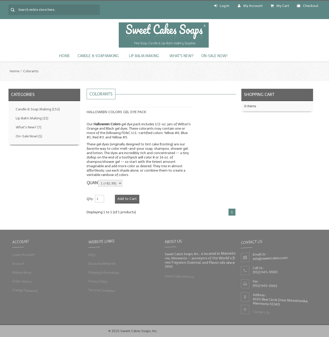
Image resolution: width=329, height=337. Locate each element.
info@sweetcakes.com (270, 258)
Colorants (31, 71)
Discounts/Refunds (101, 263)
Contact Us (260, 312)
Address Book (21, 272)
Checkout (307, 6)
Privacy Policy (97, 281)
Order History (21, 281)
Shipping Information (103, 272)
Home (64, 56)
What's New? (181, 56)
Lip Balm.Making (144, 56)
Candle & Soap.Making (98, 56)
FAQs (91, 254)
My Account (250, 6)
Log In (221, 6)
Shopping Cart (259, 94)
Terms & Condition (101, 290)
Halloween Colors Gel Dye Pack (116, 112)
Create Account (23, 254)
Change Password (24, 290)
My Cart (279, 6)
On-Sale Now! (214, 56)
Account (17, 263)
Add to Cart (127, 199)
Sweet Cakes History (178, 276)
